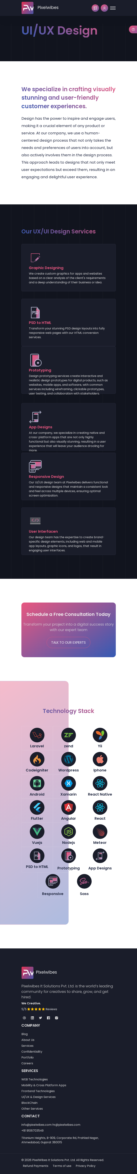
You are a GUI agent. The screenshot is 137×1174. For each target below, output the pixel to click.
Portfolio (27, 1057)
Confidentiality (31, 1052)
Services (27, 1046)
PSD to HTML (37, 867)
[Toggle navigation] (113, 8)
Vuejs (37, 842)
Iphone (99, 770)
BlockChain (29, 1103)
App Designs (100, 868)
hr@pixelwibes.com (66, 1125)
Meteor (100, 842)
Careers (27, 1063)
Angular (68, 818)
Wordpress (68, 770)
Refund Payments (35, 1166)
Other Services (32, 1109)
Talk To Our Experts (68, 642)
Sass (84, 894)
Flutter (37, 818)
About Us (27, 1040)
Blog (24, 1034)
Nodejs (68, 842)
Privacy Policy (85, 1166)
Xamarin (68, 794)
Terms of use (62, 1166)
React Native (100, 794)
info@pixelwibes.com (36, 1125)
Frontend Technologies (38, 1091)
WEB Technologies (34, 1079)
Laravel (37, 746)
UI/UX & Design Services (38, 1097)
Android (37, 794)
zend (68, 746)
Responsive (52, 894)
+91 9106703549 (32, 1130)
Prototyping (68, 868)
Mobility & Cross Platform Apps (43, 1085)
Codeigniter (37, 770)
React (100, 818)
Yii (100, 746)
